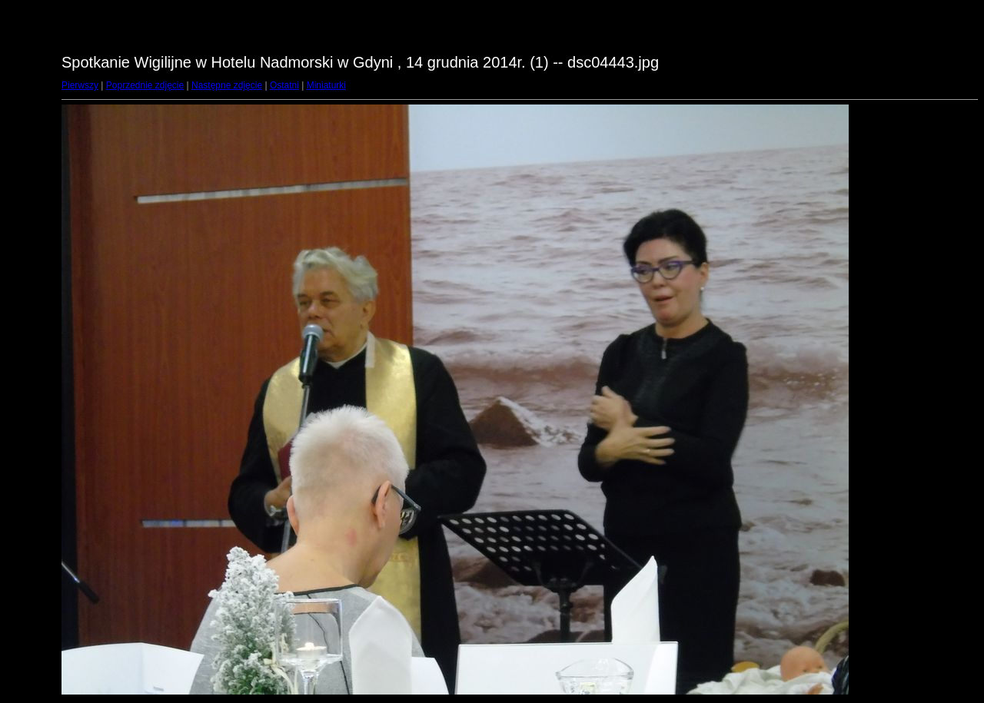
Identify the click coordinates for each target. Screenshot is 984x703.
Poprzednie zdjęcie (145, 85)
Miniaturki (326, 85)
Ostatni (284, 85)
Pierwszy (80, 85)
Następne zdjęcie (226, 85)
